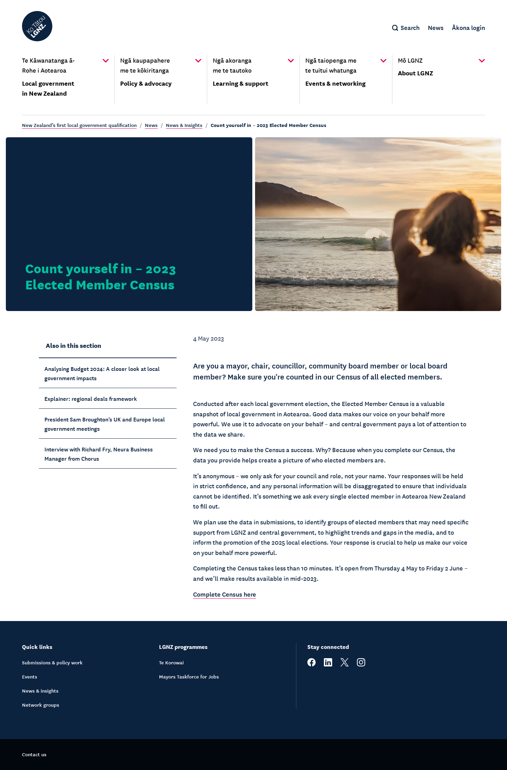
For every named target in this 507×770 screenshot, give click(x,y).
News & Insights (184, 125)
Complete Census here (224, 593)
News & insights (40, 690)
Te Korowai (171, 662)
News (151, 125)
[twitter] (344, 664)
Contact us (34, 754)
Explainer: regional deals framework (90, 398)
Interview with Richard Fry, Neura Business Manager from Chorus (98, 453)
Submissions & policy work (52, 662)
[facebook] (311, 664)
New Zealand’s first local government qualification (79, 125)
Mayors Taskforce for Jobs (189, 676)
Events (29, 676)
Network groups (40, 704)
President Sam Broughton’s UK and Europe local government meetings (104, 423)
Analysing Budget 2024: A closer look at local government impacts (102, 373)
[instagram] (361, 664)
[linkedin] (328, 664)
